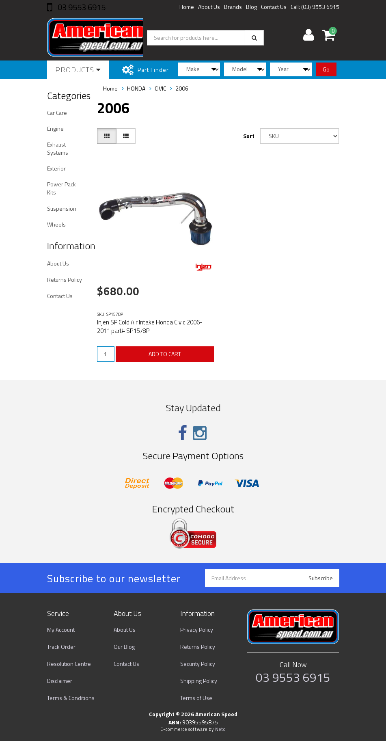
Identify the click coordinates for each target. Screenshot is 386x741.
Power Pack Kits (61, 188)
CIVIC (160, 88)
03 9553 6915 (81, 7)
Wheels (56, 224)
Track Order (61, 646)
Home (186, 6)
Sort (248, 136)
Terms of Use (196, 697)
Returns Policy (64, 279)
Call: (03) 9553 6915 (315, 6)
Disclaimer (59, 680)
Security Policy (197, 663)
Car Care (57, 112)
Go (326, 69)
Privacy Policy (196, 629)
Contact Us (274, 6)
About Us (209, 6)
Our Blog (124, 646)
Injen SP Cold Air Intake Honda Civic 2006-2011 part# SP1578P (150, 326)
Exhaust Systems (57, 148)
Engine (55, 128)
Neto (220, 729)
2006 (181, 88)
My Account (61, 629)
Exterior (56, 168)
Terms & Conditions (71, 697)
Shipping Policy (198, 680)
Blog (251, 6)
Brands (233, 6)
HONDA (136, 88)
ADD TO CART (165, 354)
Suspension (61, 208)
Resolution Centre (69, 663)
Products (78, 69)
